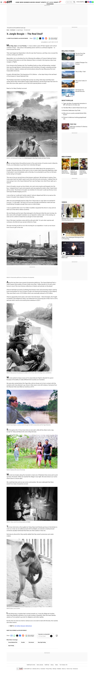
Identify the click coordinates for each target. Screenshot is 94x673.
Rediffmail (47, 664)
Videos (56, 664)
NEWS (21, 2)
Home (8, 30)
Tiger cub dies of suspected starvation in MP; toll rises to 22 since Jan (75, 104)
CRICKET (38, 2)
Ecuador (23, 642)
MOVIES (32, 2)
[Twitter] (86, 2)
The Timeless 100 (63, 664)
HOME (17, 2)
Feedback (59, 668)
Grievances (75, 668)
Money (52, 664)
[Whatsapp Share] (37, 38)
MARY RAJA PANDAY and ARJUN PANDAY (18, 38)
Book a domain (40, 664)
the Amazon (31, 642)
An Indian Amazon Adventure (23, 626)
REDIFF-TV (57, 2)
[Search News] (74, 2)
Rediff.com (29, 668)
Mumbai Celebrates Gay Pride (71, 110)
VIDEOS (64, 202)
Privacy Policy (49, 668)
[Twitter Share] (40, 38)
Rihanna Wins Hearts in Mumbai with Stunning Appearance (72, 219)
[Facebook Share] (42, 38)
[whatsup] (93, 2)
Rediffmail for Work (31, 664)
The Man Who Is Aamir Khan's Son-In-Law (75, 107)
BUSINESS (27, 2)
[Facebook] (90, 2)
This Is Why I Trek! (80, 71)
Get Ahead (12, 30)
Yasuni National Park (12, 642)
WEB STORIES (66, 157)
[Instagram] (88, 2)
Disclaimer (43, 668)
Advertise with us (36, 668)
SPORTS (43, 2)
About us (64, 668)
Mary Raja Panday (42, 642)
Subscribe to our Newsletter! (44, 634)
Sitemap (54, 668)
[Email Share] (34, 38)
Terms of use (69, 668)
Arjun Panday (11, 645)
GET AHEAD (50, 2)
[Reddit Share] (45, 38)
